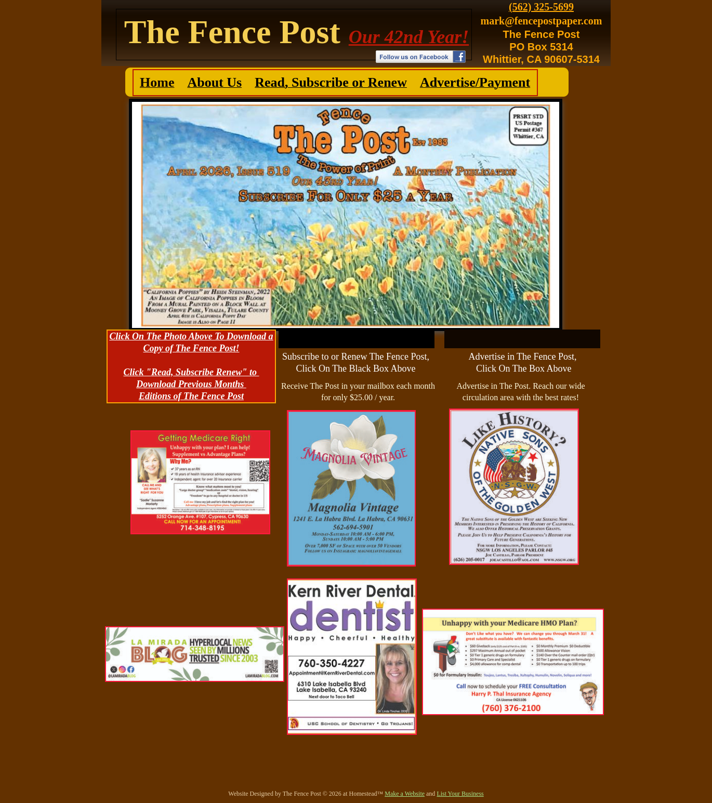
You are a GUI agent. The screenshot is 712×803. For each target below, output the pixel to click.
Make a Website (405, 793)
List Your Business (460, 793)
